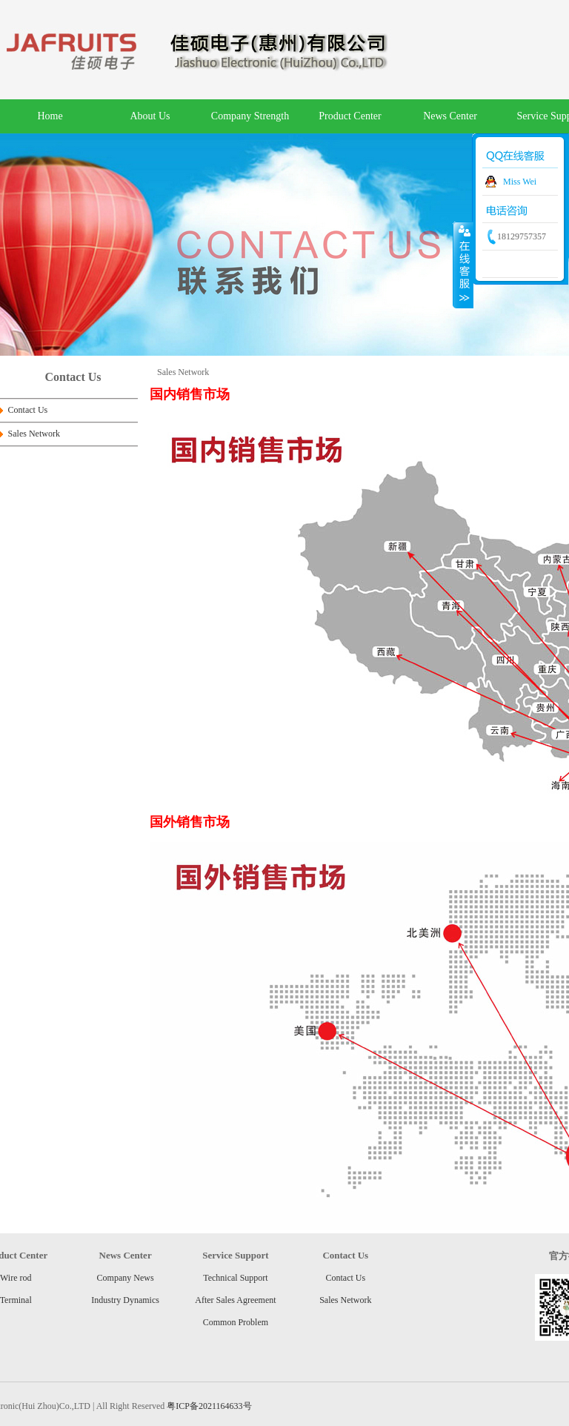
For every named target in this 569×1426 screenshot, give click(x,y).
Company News (125, 1278)
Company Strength (250, 116)
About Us (150, 116)
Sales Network (34, 433)
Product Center (350, 116)
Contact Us (28, 410)
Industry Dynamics (125, 1300)
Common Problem (235, 1322)
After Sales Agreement (235, 1300)
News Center (450, 116)
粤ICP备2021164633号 (209, 1406)
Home (49, 116)
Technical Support (235, 1278)
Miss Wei (519, 181)
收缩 (463, 264)
